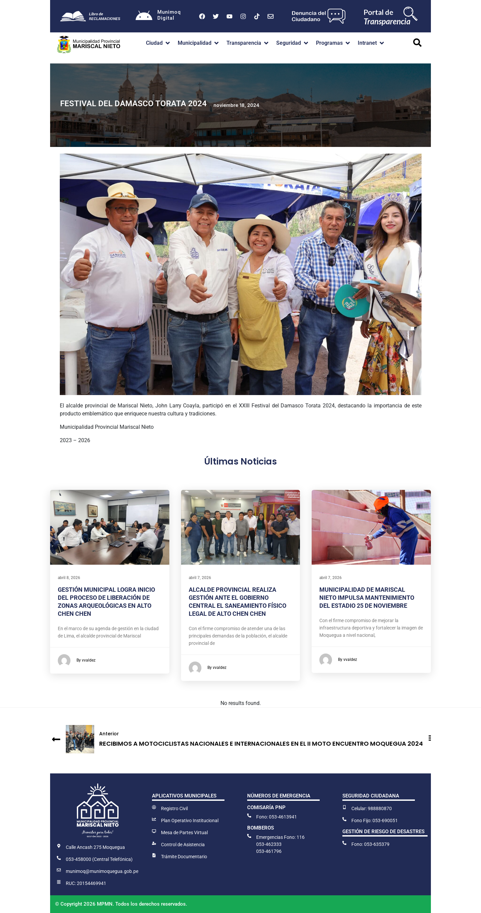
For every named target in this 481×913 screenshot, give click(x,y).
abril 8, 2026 (69, 577)
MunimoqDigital (169, 15)
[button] (158, 43)
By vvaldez (77, 660)
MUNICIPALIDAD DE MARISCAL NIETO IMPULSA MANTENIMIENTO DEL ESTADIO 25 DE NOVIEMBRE (366, 597)
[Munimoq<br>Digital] (144, 16)
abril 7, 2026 (200, 577)
